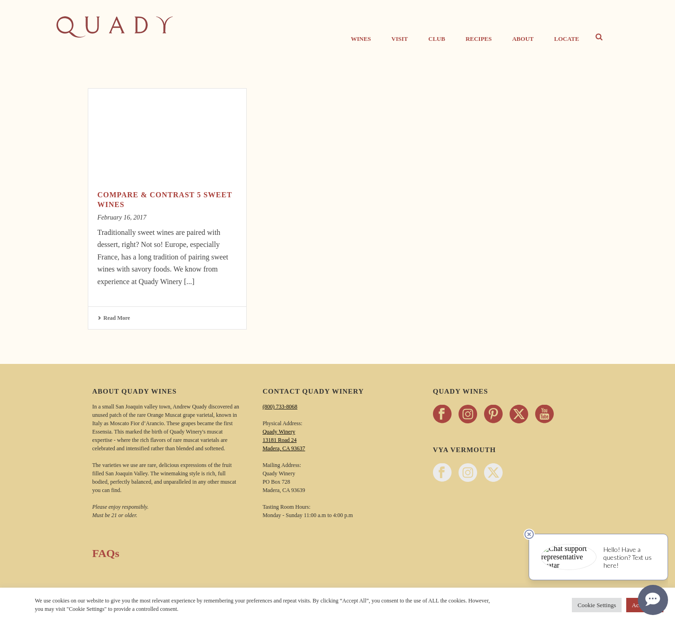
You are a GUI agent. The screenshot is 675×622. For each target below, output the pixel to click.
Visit (400, 38)
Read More (114, 318)
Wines (361, 38)
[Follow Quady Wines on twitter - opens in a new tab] (519, 415)
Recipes (478, 38)
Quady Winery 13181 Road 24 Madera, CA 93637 (283, 440)
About (522, 38)
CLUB (436, 38)
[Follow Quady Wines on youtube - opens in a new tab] (544, 415)
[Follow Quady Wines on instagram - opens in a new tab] (468, 415)
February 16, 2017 (122, 217)
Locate (566, 38)
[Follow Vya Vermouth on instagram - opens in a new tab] (468, 473)
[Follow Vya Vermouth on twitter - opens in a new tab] (493, 473)
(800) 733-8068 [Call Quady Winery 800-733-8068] (279, 406)
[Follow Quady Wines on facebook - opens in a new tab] (442, 415)
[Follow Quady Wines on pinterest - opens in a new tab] (493, 415)
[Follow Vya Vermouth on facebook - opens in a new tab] (442, 473)
